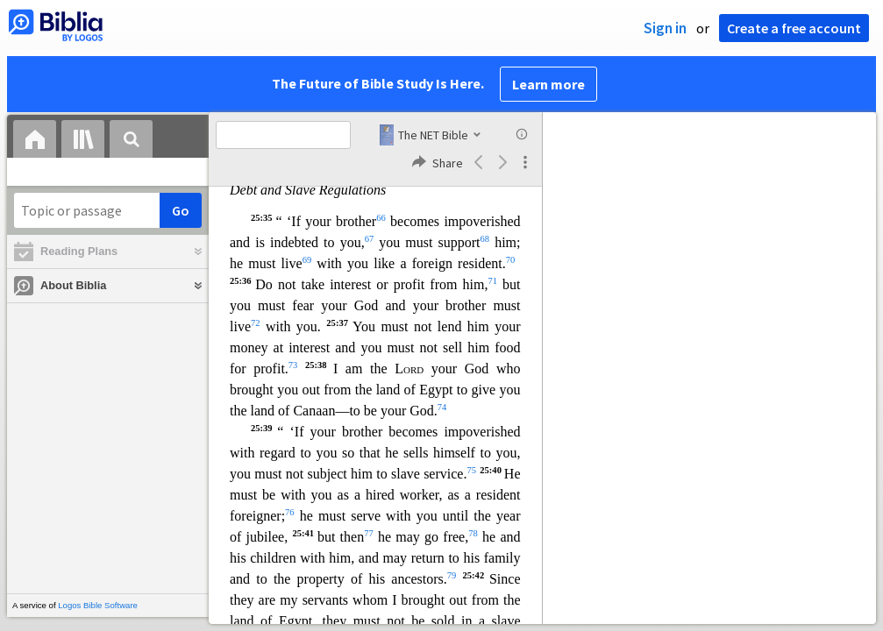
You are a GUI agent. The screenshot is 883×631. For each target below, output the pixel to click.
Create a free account (794, 28)
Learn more (548, 84)
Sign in (665, 28)
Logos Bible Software (98, 605)
